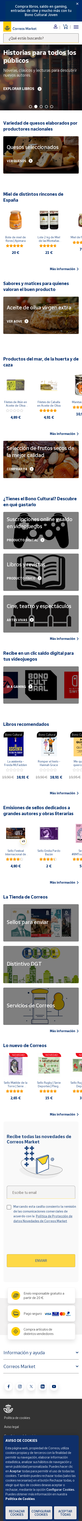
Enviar (41, 1260)
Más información (64, 269)
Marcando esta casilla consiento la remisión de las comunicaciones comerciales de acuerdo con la (44, 1214)
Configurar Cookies (41, 1512)
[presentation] (44, 1240)
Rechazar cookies (17, 1512)
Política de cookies (17, 1418)
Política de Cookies (20, 1499)
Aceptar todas (65, 1512)
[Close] (77, 3)
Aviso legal (11, 1427)
